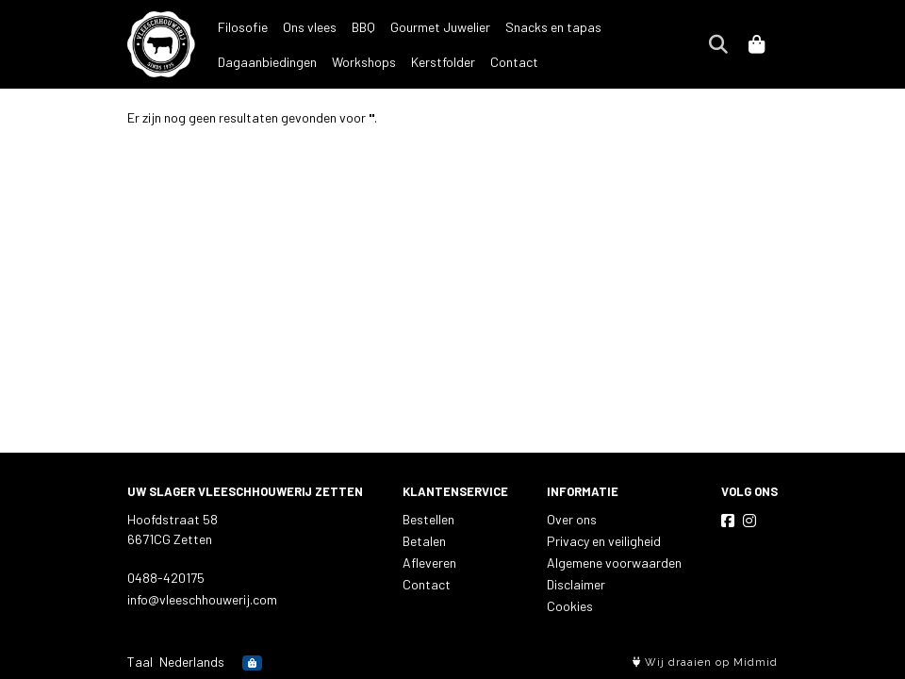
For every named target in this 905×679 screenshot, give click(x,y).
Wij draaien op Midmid (705, 662)
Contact (400, 62)
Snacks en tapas (553, 27)
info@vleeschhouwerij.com (202, 599)
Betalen (424, 541)
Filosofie (243, 27)
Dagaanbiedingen (666, 27)
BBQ (363, 27)
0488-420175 (166, 578)
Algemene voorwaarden (614, 563)
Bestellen (428, 519)
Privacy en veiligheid (604, 541)
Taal (140, 662)
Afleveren (429, 563)
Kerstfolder (329, 62)
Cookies (570, 606)
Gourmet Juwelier (440, 27)
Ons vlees (310, 27)
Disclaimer (576, 584)
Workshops (250, 62)
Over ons (572, 519)
